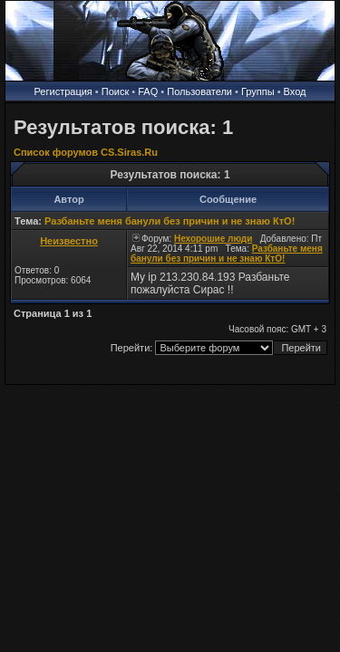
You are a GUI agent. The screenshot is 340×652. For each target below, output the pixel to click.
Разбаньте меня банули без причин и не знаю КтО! (169, 221)
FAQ (148, 91)
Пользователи (199, 91)
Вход (295, 91)
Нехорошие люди (213, 239)
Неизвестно (69, 240)
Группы (258, 91)
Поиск (115, 91)
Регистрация (63, 91)
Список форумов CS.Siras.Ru (86, 152)
